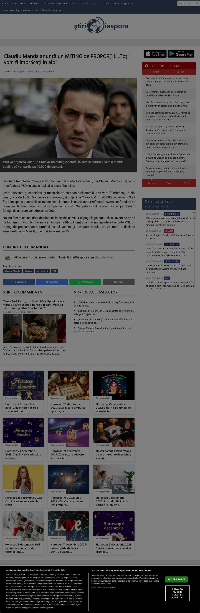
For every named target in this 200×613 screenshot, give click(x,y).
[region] (100, 589)
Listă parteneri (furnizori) (103, 587)
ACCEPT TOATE (176, 579)
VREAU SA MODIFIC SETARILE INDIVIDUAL (177, 593)
